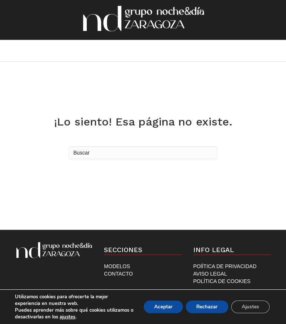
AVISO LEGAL (210, 274)
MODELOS (117, 266)
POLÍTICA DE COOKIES (222, 281)
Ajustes (249, 306)
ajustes (95, 317)
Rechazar (204, 306)
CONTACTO (118, 274)
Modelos (134, 50)
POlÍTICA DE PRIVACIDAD (225, 266)
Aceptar (158, 306)
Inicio (92, 50)
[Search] (143, 152)
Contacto (185, 50)
